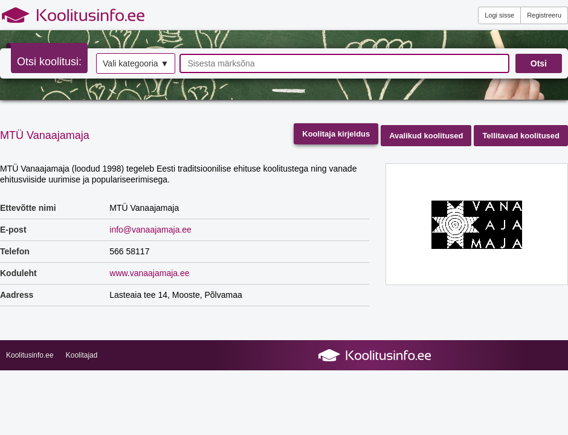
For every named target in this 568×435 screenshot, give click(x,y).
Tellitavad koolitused (521, 135)
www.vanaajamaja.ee (149, 273)
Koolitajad (82, 355)
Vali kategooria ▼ (136, 63)
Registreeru (544, 15)
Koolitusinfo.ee (30, 355)
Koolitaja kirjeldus (336, 133)
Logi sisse (499, 15)
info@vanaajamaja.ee (150, 229)
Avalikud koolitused (426, 135)
